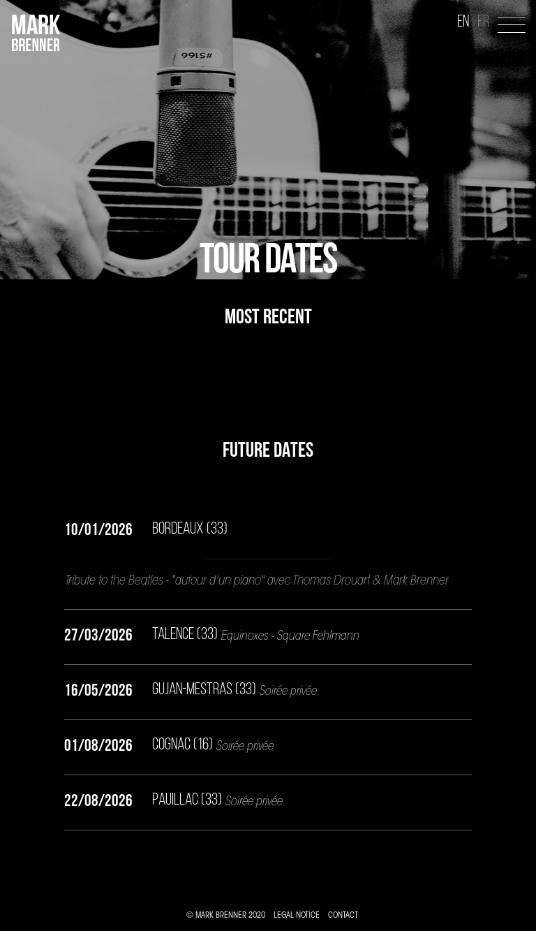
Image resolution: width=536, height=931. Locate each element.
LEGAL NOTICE (297, 915)
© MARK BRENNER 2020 (225, 915)
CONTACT (343, 915)
